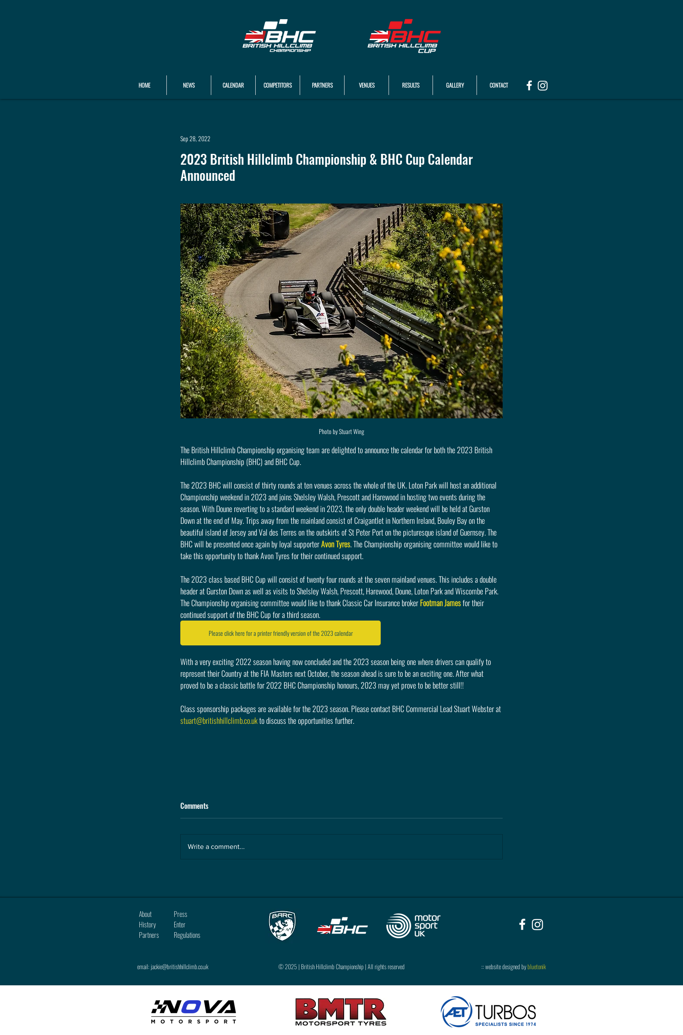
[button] (411, 85)
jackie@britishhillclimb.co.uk (179, 966)
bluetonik (536, 966)
